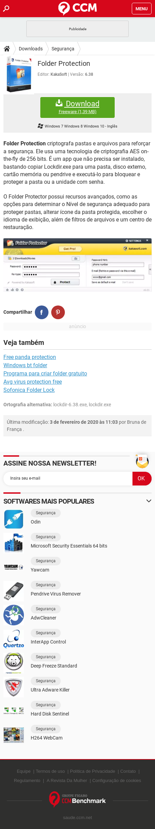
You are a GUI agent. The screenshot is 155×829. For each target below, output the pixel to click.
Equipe (23, 771)
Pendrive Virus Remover (56, 594)
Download (77, 107)
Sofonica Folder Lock (29, 390)
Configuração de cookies (116, 780)
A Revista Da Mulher (67, 780)
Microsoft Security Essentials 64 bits (69, 546)
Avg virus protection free (32, 382)
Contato (128, 771)
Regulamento (27, 780)
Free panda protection (29, 357)
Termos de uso (50, 771)
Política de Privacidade (92, 771)
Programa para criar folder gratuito (45, 373)
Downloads (31, 48)
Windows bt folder (25, 365)
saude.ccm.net (77, 817)
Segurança (63, 48)
